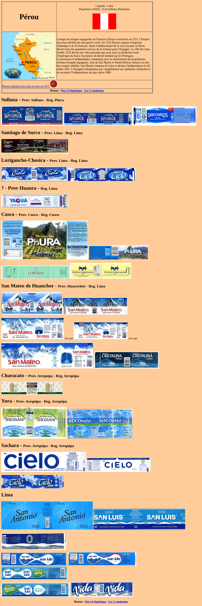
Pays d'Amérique (72, 90)
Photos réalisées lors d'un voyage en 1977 (26, 86)
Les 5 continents (94, 90)
